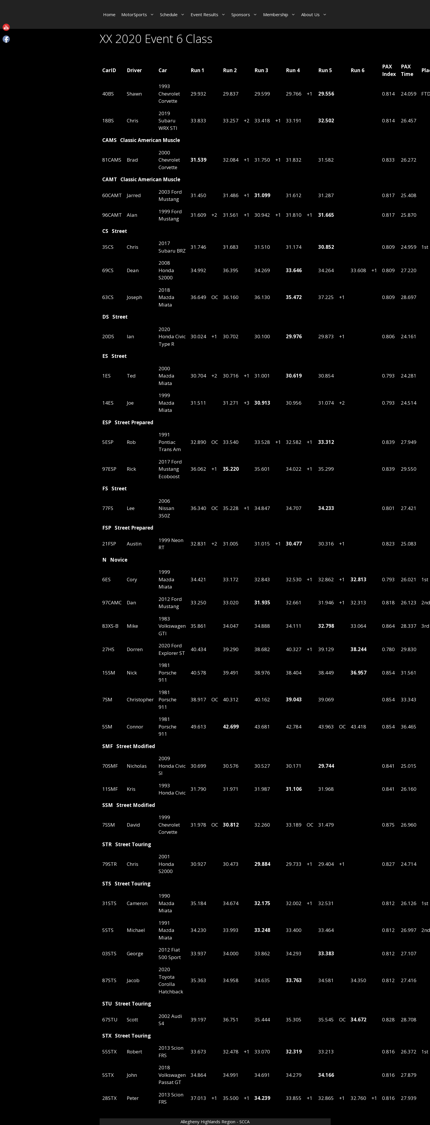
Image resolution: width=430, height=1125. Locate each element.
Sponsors (245, 14)
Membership (280, 14)
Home (109, 14)
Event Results (209, 14)
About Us (315, 14)
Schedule (174, 14)
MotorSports (139, 14)
